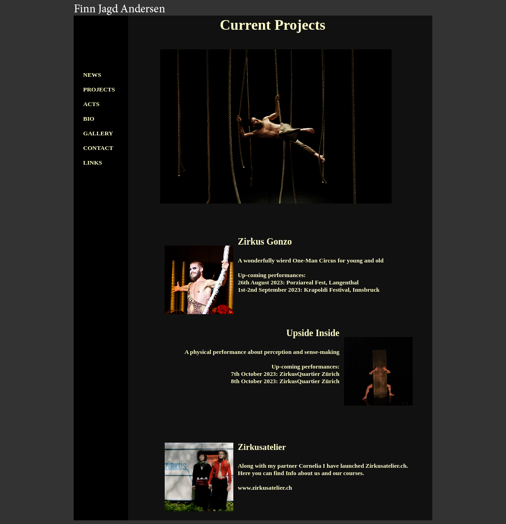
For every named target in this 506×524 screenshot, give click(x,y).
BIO (88, 118)
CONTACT (98, 147)
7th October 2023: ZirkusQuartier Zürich (285, 373)
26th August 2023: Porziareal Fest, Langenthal (298, 282)
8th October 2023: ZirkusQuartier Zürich (285, 381)
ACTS (91, 104)
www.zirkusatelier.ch (265, 487)
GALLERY (98, 133)
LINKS (92, 162)
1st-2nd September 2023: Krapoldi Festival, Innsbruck (309, 289)
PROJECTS (99, 89)
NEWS (92, 74)
